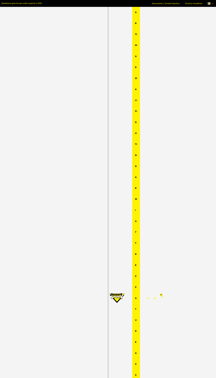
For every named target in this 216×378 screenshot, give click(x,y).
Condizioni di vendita (126, 345)
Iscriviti (166, 355)
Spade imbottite (127, 35)
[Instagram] (33, 345)
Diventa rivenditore (194, 3)
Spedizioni (120, 333)
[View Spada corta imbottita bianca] (36, 151)
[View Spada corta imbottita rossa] (15, 151)
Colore (102, 67)
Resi (117, 336)
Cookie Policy (83, 371)
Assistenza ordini (123, 342)
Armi (115, 35)
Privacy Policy (69, 371)
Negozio (107, 35)
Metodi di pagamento (126, 339)
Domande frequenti (125, 348)
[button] (33, 340)
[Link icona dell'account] (205, 14)
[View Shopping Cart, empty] (212, 14)
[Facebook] (27, 345)
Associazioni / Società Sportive (168, 3)
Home (98, 35)
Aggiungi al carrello (151, 94)
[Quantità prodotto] (103, 86)
